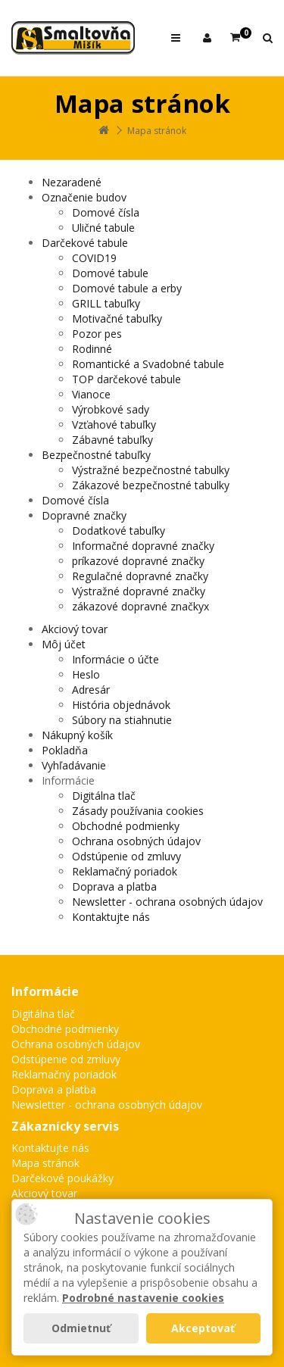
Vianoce (91, 394)
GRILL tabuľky (106, 303)
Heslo (86, 674)
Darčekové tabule (85, 243)
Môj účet (64, 644)
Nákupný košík (77, 735)
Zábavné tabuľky (112, 439)
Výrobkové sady (110, 409)
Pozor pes (97, 333)
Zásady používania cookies (138, 811)
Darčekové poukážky (62, 1178)
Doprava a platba (114, 886)
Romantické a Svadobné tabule (148, 364)
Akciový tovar (75, 629)
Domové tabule (110, 273)
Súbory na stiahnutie (122, 720)
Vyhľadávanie (74, 765)
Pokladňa (65, 750)
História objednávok (121, 705)
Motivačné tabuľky (117, 318)
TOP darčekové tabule (126, 379)
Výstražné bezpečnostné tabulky (150, 470)
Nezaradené (71, 182)
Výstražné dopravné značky (138, 591)
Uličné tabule (103, 227)
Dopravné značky (84, 515)
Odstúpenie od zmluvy (126, 856)
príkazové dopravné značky (138, 561)
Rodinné (92, 349)
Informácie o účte (115, 659)
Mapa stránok (156, 130)
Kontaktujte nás (111, 917)
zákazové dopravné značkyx (140, 606)
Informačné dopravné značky (143, 545)
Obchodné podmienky (125, 826)
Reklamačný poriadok (124, 871)
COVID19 (94, 258)
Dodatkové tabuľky (118, 530)
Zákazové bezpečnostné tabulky (150, 485)
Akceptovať (203, 1328)
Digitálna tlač (104, 795)
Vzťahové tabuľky (114, 424)
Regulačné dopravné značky (140, 576)
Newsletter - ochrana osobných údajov (167, 901)
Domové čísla (105, 212)
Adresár (91, 689)
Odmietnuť (81, 1328)
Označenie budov (84, 197)
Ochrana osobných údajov (136, 841)
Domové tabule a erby (127, 288)
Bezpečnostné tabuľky (96, 455)
